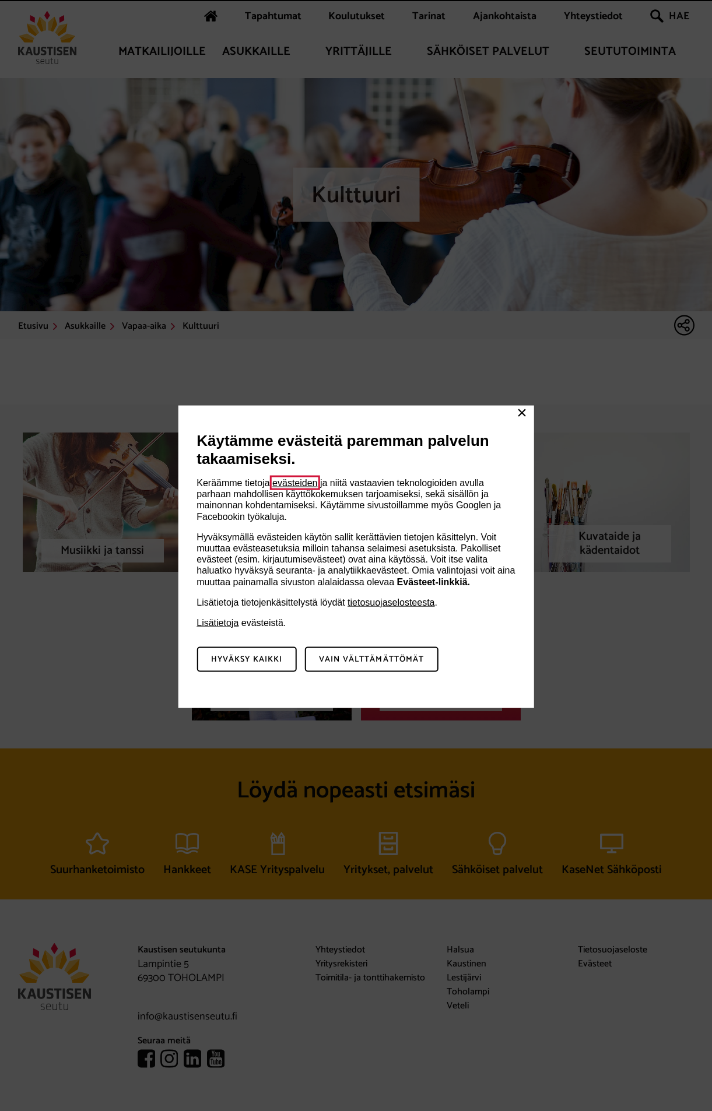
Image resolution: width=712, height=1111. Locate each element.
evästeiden (294, 483)
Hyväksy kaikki (247, 659)
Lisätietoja (217, 622)
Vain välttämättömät (371, 659)
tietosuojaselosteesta (391, 602)
